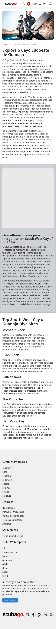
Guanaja (33, 44)
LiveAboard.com (10, 552)
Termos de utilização (12, 519)
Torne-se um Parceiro (12, 535)
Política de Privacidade (13, 515)
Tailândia (6, 467)
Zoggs (5, 571)
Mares (5, 556)
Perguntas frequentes (13, 511)
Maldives (6, 495)
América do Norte (10, 44)
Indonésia (7, 479)
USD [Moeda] (35, 3)
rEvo (4, 568)
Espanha (6, 475)
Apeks (5, 563)
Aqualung (7, 560)
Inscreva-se (10, 600)
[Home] (11, 3)
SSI (3, 548)
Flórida (5, 483)
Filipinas (6, 487)
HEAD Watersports (14, 542)
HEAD (5, 575)
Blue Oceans (8, 507)
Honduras (24, 44)
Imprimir (6, 523)
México (5, 491)
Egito (4, 471)
